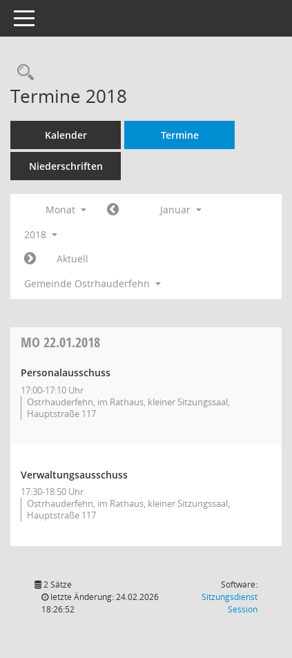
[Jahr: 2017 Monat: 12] (113, 209)
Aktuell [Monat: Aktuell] (72, 258)
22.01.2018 (60, 342)
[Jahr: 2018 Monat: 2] (30, 258)
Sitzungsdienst (229, 603)
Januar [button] (181, 209)
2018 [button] (40, 234)
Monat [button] (66, 209)
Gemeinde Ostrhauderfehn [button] (92, 283)
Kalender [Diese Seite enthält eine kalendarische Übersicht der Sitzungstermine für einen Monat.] (66, 135)
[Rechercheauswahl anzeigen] (22, 72)
